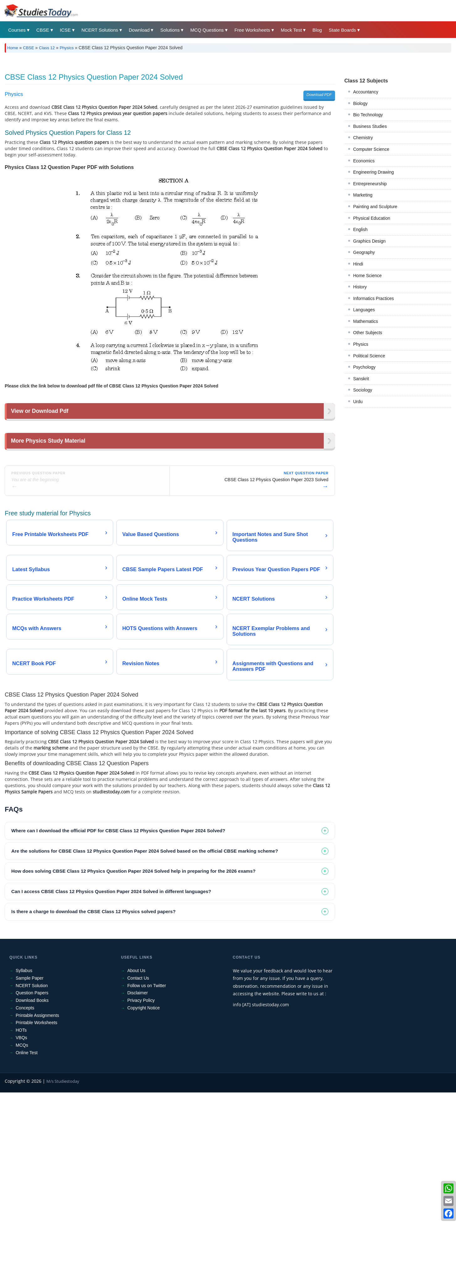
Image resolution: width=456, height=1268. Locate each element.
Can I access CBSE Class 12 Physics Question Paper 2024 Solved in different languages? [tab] (111, 979)
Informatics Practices (373, 298)
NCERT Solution (32, 1073)
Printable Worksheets (36, 1110)
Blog (317, 30)
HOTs (21, 1117)
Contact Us (138, 1065)
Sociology (362, 389)
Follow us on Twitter (146, 1073)
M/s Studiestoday (62, 1169)
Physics (67, 47)
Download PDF (319, 94)
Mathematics (365, 321)
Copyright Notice (143, 1095)
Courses (17, 30)
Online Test (27, 1140)
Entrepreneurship (370, 183)
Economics (364, 160)
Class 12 (47, 47)
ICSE (65, 30)
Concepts (25, 1095)
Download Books (32, 1088)
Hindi (358, 263)
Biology (360, 103)
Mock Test (291, 30)
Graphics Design (369, 241)
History (360, 286)
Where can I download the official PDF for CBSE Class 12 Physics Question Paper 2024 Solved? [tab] (118, 918)
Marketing (362, 194)
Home (12, 47)
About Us (136, 1058)
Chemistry (363, 137)
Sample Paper (30, 1065)
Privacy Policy (141, 1088)
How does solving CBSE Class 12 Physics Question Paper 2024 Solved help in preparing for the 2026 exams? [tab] (133, 958)
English (360, 229)
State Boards (342, 30)
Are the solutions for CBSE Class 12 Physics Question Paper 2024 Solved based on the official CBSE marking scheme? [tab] (144, 938)
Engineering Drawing (373, 172)
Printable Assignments (37, 1103)
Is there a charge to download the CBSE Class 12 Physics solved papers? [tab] (93, 999)
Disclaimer (137, 1080)
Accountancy (365, 91)
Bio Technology (368, 114)
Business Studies (370, 126)
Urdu (358, 401)
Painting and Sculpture (375, 206)
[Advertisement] (170, 472)
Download (139, 30)
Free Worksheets (252, 30)
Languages (364, 309)
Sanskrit (361, 378)
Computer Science (371, 149)
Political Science (369, 355)
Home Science (367, 275)
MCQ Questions (207, 30)
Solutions (170, 30)
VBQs (21, 1125)
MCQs (22, 1132)
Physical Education (371, 218)
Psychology (364, 367)
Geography (364, 252)
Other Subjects (367, 332)
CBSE (42, 30)
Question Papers (32, 1080)
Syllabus (24, 1058)
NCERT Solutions (99, 30)
